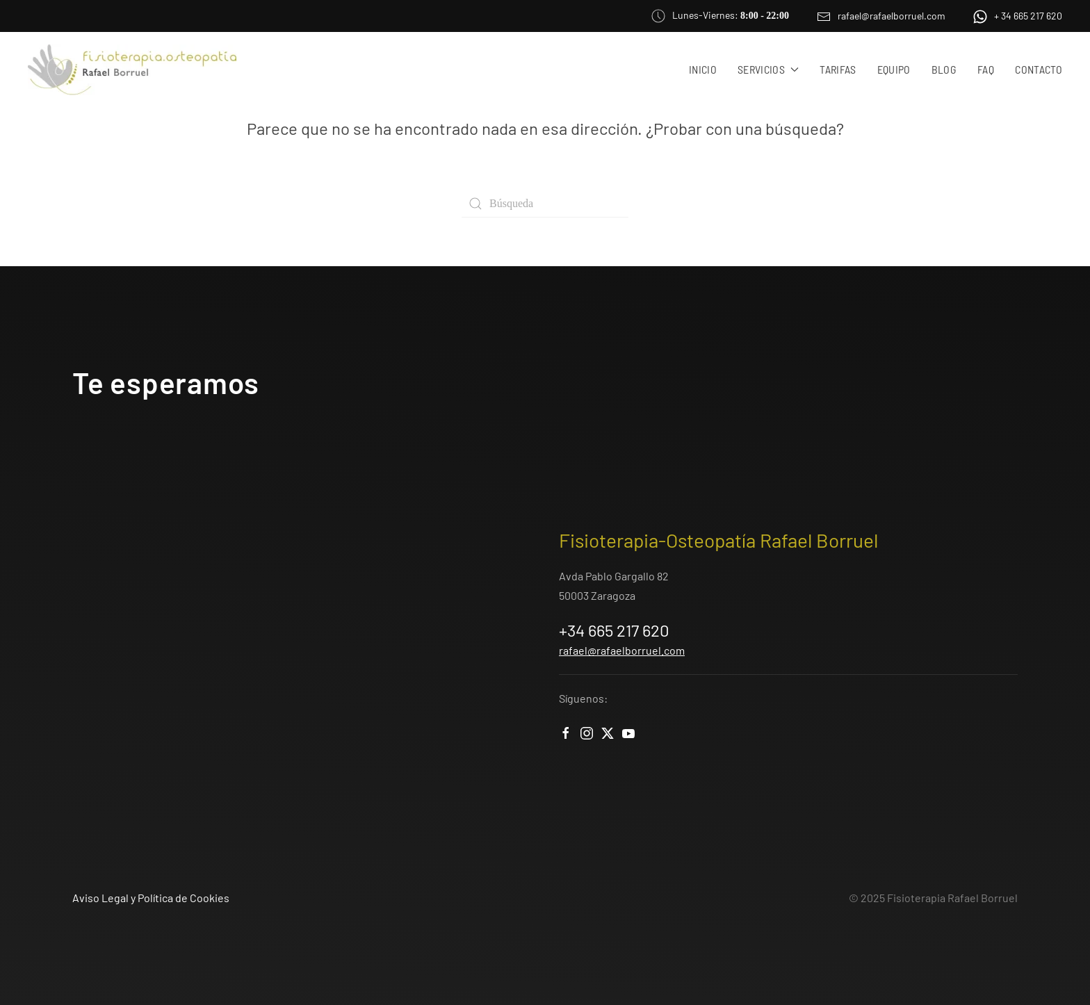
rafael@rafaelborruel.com (881, 16)
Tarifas (838, 69)
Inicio (703, 69)
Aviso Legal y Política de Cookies (150, 897)
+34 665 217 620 (614, 630)
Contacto (1038, 69)
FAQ (985, 69)
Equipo (894, 69)
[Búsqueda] (545, 204)
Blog (944, 69)
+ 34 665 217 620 (1017, 16)
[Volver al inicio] (132, 69)
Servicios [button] (768, 69)
